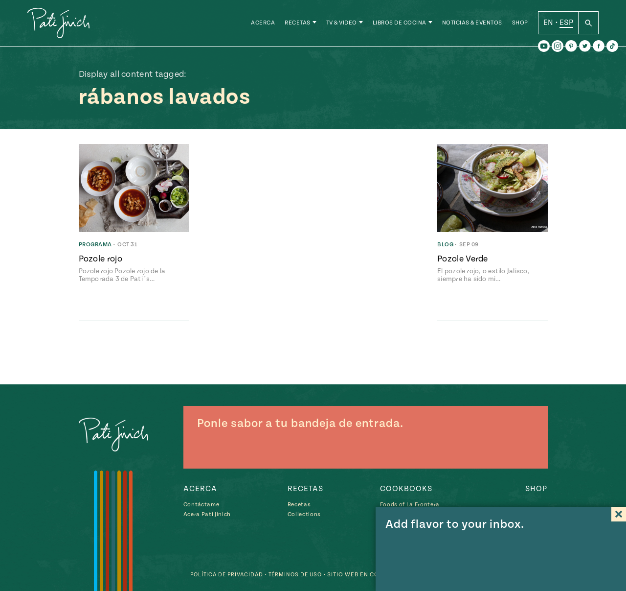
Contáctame (201, 504)
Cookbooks (406, 488)
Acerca (263, 24)
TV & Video (341, 24)
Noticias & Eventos (472, 24)
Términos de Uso (294, 574)
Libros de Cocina (399, 24)
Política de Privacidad (221, 574)
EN (548, 24)
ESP (566, 24)
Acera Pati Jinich (207, 514)
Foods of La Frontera (410, 504)
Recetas (298, 24)
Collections (304, 514)
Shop (520, 24)
